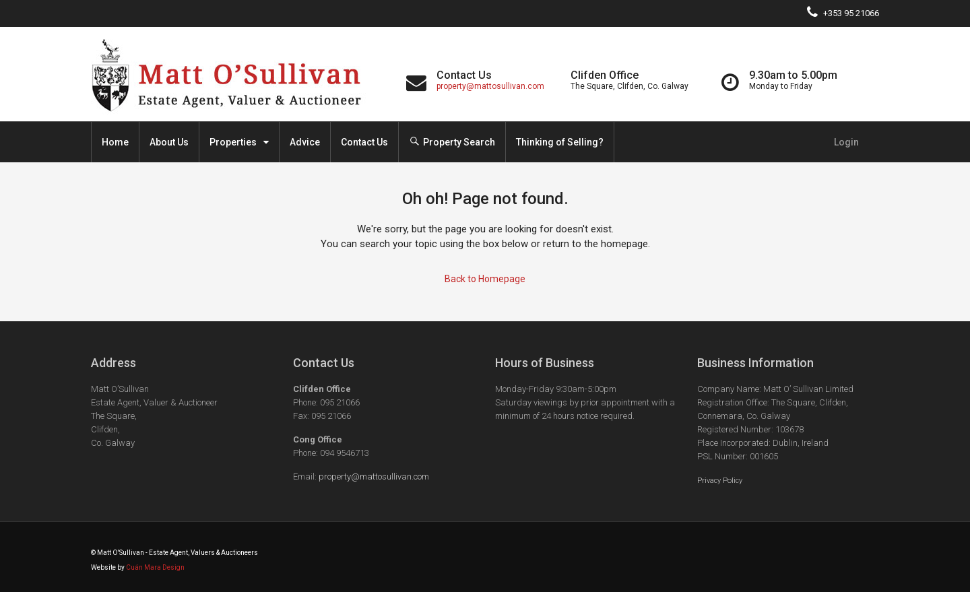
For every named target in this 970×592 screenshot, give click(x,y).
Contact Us (364, 142)
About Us (169, 142)
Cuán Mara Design (155, 567)
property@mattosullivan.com (490, 86)
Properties (233, 142)
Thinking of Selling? (560, 142)
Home (115, 142)
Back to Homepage (485, 278)
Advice (305, 142)
